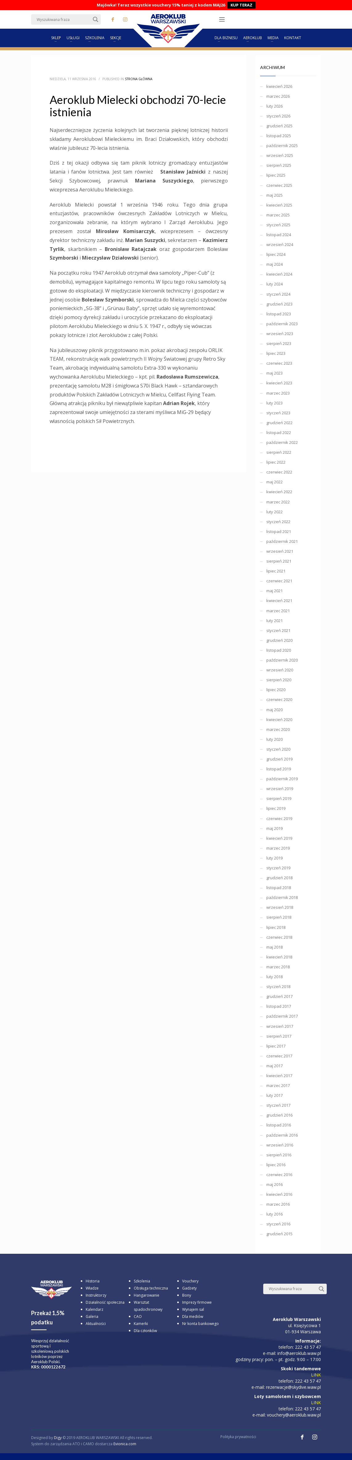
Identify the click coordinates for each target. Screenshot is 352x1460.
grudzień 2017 (279, 996)
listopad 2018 (278, 887)
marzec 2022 (278, 502)
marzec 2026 (278, 96)
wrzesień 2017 (279, 1026)
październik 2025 (282, 145)
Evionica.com (124, 1443)
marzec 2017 (278, 1085)
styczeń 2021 (278, 630)
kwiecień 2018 (279, 957)
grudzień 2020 (279, 640)
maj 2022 (274, 482)
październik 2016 (282, 1135)
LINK (316, 1375)
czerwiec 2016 (279, 1174)
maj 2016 (274, 1184)
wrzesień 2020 (279, 670)
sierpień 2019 (278, 798)
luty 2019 (274, 858)
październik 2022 (282, 442)
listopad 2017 (278, 1006)
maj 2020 (274, 709)
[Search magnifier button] (95, 19)
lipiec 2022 (275, 462)
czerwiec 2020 (279, 699)
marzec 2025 (278, 215)
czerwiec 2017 (279, 1056)
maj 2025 (274, 195)
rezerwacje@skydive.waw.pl (293, 1387)
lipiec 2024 (275, 254)
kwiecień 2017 (279, 1075)
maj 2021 (274, 590)
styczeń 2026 (278, 116)
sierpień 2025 (278, 165)
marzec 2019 (278, 848)
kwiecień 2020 (279, 719)
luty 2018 (274, 976)
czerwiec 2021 (279, 581)
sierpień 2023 (278, 343)
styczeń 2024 (278, 294)
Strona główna (138, 79)
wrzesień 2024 (279, 244)
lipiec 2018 (275, 927)
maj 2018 (274, 947)
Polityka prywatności (238, 1436)
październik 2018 (282, 897)
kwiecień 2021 (279, 600)
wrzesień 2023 (279, 333)
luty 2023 (274, 403)
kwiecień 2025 (279, 205)
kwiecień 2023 (279, 383)
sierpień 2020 (278, 680)
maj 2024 (274, 264)
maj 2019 (274, 828)
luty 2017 (274, 1095)
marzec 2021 (278, 610)
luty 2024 (274, 284)
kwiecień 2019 (279, 838)
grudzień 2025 (279, 126)
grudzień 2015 (279, 1233)
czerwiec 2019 (279, 818)
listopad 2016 (278, 1125)
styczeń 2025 (278, 225)
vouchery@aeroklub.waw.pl (294, 1415)
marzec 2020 (278, 729)
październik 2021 (282, 541)
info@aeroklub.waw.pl (299, 1353)
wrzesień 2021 (279, 551)
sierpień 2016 (278, 1155)
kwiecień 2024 (279, 274)
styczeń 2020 (278, 749)
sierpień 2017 (278, 1036)
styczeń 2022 (278, 521)
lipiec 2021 (275, 571)
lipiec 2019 (275, 808)
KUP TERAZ (241, 5)
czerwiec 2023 (279, 363)
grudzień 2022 (279, 422)
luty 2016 (274, 1214)
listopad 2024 (278, 234)
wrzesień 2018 (279, 907)
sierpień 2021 (278, 561)
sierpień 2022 (278, 452)
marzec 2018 (278, 967)
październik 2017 (282, 1016)
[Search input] (63, 19)
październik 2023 (282, 323)
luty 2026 (274, 106)
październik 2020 (282, 660)
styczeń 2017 (278, 1105)
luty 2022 (274, 512)
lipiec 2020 (275, 689)
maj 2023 (274, 373)
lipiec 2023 (275, 353)
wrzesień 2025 (279, 155)
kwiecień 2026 (279, 86)
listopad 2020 (278, 650)
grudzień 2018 (279, 877)
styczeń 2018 (278, 986)
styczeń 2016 (278, 1224)
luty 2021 (274, 620)
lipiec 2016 (275, 1164)
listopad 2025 (278, 135)
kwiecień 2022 (279, 491)
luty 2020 (274, 739)
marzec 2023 (278, 393)
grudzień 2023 (279, 304)
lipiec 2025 (275, 175)
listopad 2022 (278, 432)
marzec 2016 (278, 1204)
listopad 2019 (278, 769)
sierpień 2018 (278, 917)
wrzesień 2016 (279, 1145)
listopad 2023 (278, 314)
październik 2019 (282, 778)
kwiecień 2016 (279, 1194)
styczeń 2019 (278, 868)
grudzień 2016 (279, 1115)
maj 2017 (274, 1065)
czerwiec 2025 (279, 185)
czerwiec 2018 (279, 937)
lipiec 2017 (275, 1046)
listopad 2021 (278, 531)
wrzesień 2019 (279, 788)
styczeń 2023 (278, 413)
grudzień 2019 (279, 759)
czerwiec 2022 (279, 472)
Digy (58, 1437)
